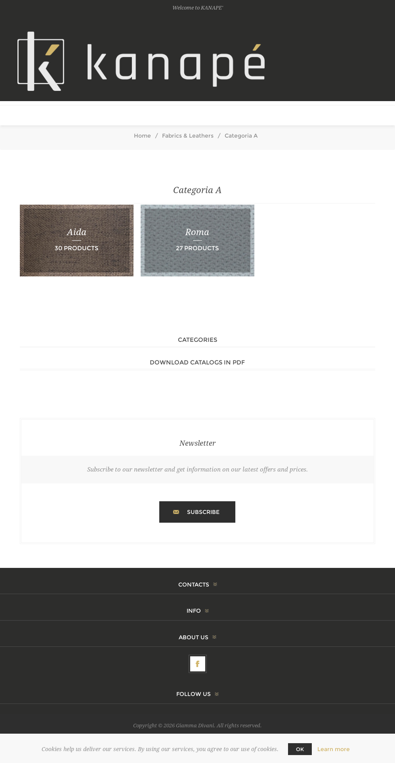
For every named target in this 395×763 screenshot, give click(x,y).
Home (142, 135)
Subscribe (203, 512)
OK (300, 749)
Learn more (333, 749)
